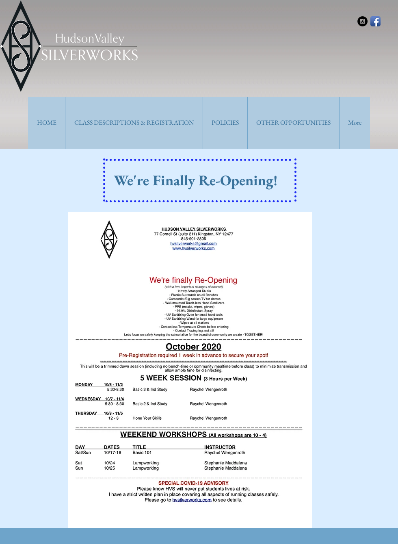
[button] (134, 123)
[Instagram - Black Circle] (362, 21)
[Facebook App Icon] (375, 21)
